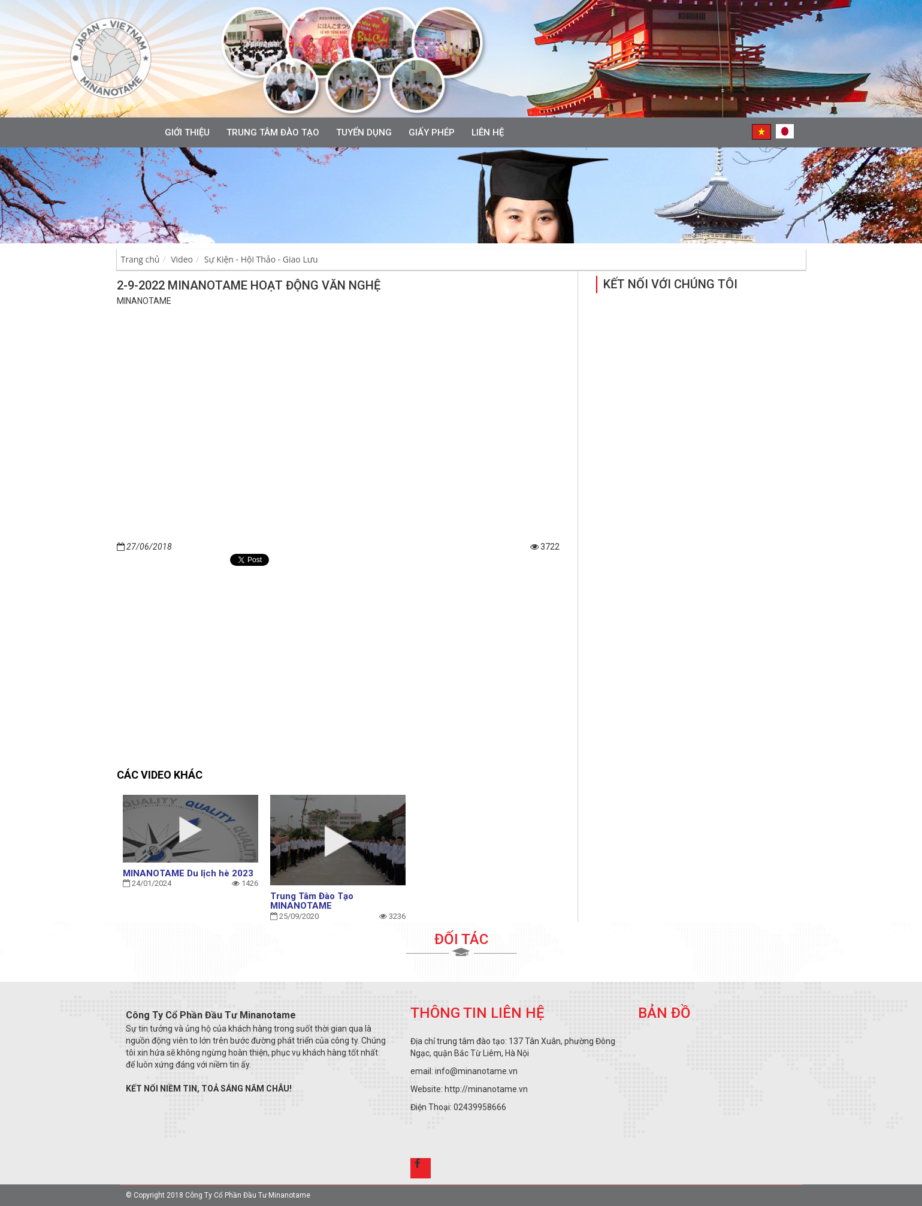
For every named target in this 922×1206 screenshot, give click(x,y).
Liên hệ (487, 132)
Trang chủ (140, 259)
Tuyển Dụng (364, 132)
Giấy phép (432, 132)
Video (182, 259)
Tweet (252, 560)
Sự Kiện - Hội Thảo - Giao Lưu (261, 259)
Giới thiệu (187, 132)
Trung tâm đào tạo (272, 132)
